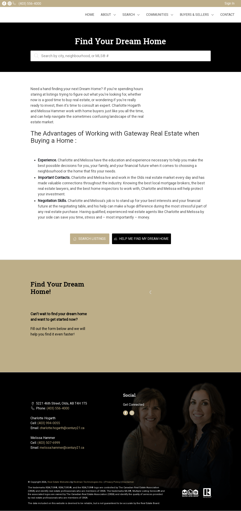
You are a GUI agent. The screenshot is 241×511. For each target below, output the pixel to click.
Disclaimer (128, 482)
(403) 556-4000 (58, 408)
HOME (89, 15)
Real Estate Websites (59, 482)
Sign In (229, 3)
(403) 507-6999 (48, 443)
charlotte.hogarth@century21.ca (62, 428)
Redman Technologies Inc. (89, 482)
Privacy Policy (112, 482)
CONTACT (227, 15)
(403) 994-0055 (48, 423)
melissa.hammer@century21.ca (62, 448)
